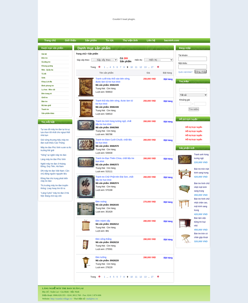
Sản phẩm (91, 40)
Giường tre (46, 62)
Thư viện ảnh (130, 40)
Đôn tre (45, 58)
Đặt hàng (168, 79)
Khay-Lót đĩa (47, 82)
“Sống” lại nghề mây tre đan (53, 155)
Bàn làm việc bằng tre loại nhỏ (200, 222)
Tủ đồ (44, 74)
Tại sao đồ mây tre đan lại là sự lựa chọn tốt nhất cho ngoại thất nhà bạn (55, 132)
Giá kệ (44, 54)
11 (136, 67)
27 (152, 67)
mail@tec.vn (92, 298)
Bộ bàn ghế (46, 105)
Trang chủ (50, 40)
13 (145, 67)
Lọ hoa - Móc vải (48, 90)
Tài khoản (183, 55)
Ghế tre (45, 97)
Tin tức (110, 40)
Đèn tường (101, 257)
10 (131, 67)
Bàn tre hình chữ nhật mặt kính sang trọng (201, 187)
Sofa (43, 78)
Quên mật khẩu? (185, 72)
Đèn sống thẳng (103, 239)
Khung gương (47, 66)
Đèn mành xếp (103, 220)
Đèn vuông (101, 201)
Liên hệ (151, 40)
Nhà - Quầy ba (47, 70)
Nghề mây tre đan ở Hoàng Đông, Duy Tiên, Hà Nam (53, 165)
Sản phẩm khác (48, 113)
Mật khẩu (182, 63)
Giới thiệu (70, 40)
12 (141, 67)
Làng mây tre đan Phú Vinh (53, 159)
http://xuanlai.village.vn (61, 298)
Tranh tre (45, 109)
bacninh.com (171, 40)
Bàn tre (44, 101)
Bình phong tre (48, 86)
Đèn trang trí (47, 94)
